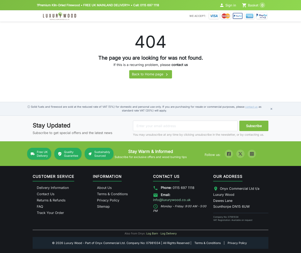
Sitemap (103, 206)
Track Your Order (50, 213)
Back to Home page (150, 74)
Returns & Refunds (51, 200)
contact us (179, 65)
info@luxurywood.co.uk (172, 200)
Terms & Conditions (112, 194)
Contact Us (45, 194)
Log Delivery (169, 233)
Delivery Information (53, 188)
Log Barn (152, 233)
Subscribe (254, 126)
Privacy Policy (108, 200)
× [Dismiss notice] (271, 108)
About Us (104, 188)
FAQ (40, 206)
